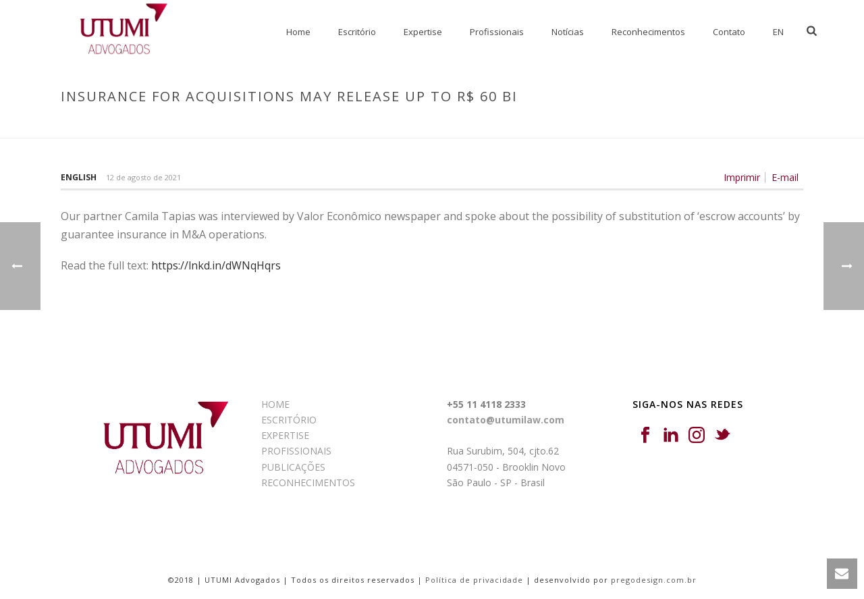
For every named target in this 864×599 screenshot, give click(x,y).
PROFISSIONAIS (296, 450)
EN (778, 32)
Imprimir (742, 177)
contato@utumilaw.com (505, 419)
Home (298, 32)
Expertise (423, 32)
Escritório (357, 32)
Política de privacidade (474, 580)
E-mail (785, 177)
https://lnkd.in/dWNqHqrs (216, 265)
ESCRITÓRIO (289, 419)
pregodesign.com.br (654, 580)
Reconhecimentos (648, 32)
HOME (275, 404)
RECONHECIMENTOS (308, 482)
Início (523, 125)
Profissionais (497, 32)
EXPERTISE (285, 435)
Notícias (567, 32)
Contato (729, 32)
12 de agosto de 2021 (143, 177)
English (79, 177)
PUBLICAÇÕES (293, 467)
